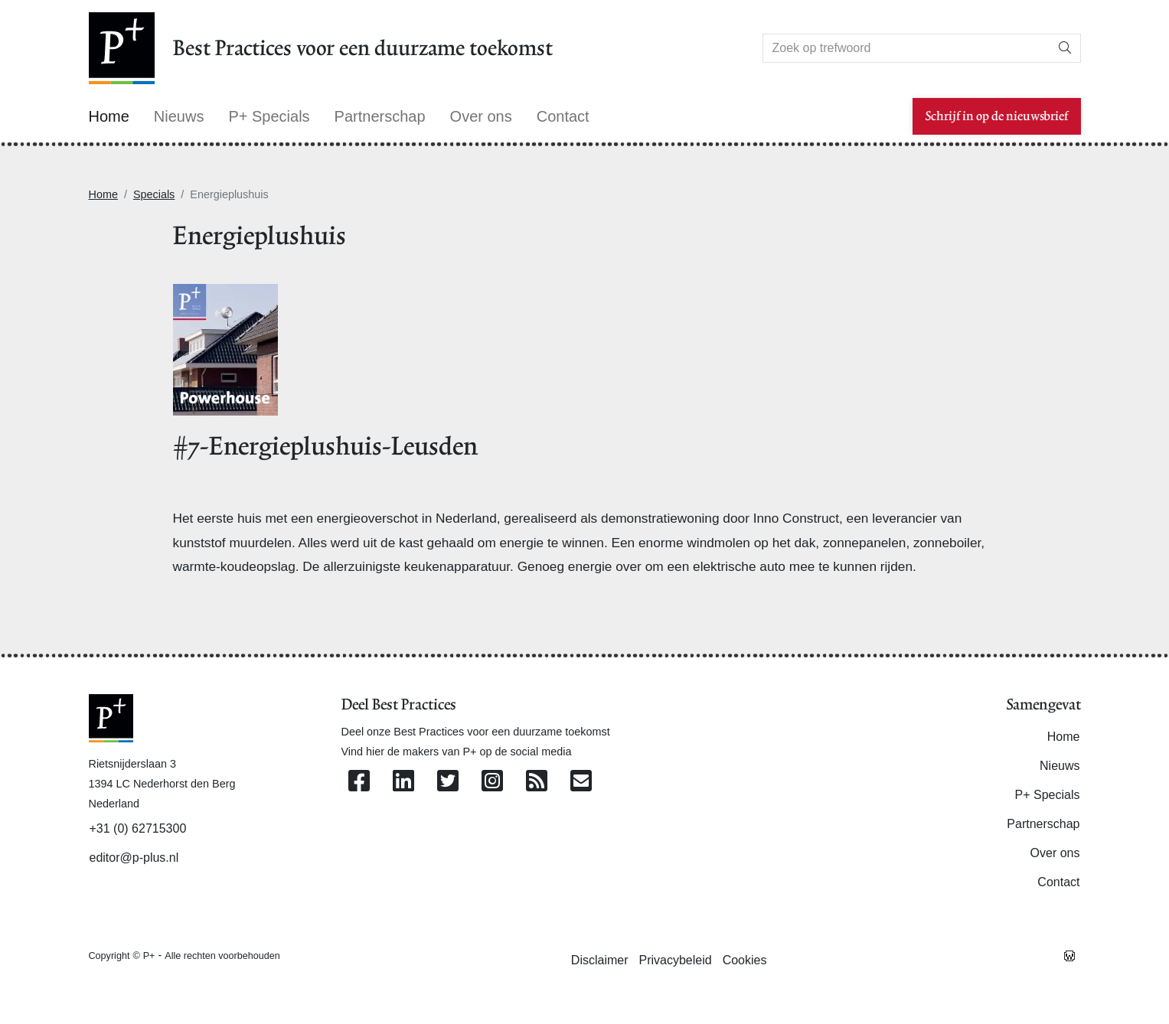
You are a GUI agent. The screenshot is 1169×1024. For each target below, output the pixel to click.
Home (103, 194)
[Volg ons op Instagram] (492, 781)
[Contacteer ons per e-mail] (581, 781)
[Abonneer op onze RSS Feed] (536, 781)
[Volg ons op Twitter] (447, 781)
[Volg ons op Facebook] (359, 781)
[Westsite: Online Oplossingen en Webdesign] (1069, 955)
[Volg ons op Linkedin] (403, 781)
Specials (154, 194)
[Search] (906, 48)
